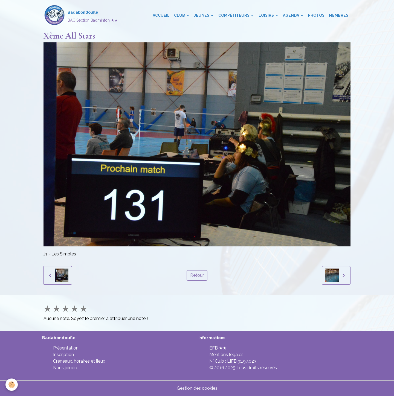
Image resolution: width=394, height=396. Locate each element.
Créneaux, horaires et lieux (79, 361)
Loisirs (267, 15)
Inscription (63, 354)
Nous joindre (65, 367)
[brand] (81, 15)
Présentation (66, 348)
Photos (316, 15)
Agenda (291, 15)
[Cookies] (11, 384)
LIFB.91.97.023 (241, 361)
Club (180, 15)
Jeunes (202, 15)
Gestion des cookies (197, 388)
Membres (338, 15)
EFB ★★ (218, 348)
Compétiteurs (234, 15)
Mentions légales (226, 354)
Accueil (161, 15)
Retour (197, 275)
